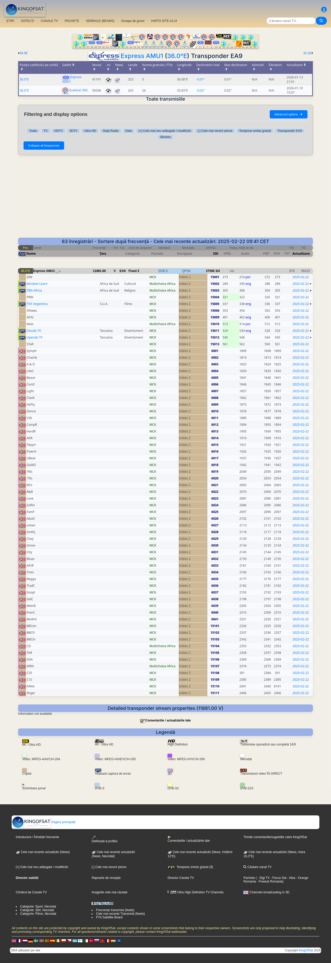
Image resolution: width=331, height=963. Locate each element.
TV (46, 131)
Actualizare (301, 253)
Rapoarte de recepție (106, 878)
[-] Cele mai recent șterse (215, 131)
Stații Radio (110, 131)
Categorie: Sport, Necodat (38, 906)
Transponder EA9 (289, 131)
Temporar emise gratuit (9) (190, 867)
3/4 (217, 271)
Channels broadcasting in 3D (266, 892)
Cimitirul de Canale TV (31, 892)
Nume (31, 253)
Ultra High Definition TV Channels (196, 892)
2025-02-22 (301, 277)
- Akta (290, 878)
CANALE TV (49, 21)
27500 (210, 271)
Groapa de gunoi (132, 21)
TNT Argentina (37, 304)
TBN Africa (34, 290)
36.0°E (177, 56)
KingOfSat (306, 950)
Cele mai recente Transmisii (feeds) (120, 914)
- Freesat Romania (269, 881)
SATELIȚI (27, 21)
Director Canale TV (181, 878)
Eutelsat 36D (79, 90)
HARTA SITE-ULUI (164, 21)
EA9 (123, 271)
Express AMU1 (142, 56)
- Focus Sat (278, 878)
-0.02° (200, 90)
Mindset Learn (37, 284)
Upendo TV (35, 337)
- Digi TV (263, 878)
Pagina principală (43, 822)
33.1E (307, 53)
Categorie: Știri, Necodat (37, 910)
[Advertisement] (165, 199)
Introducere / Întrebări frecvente (37, 837)
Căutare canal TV (257, 867)
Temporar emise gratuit (255, 131)
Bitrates (165, 137)
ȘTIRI (10, 21)
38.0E (24, 53)
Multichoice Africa (162, 284)
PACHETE (72, 21)
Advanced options (288, 114)
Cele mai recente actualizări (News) (43, 852)
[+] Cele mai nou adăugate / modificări (165, 131)
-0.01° (200, 79)
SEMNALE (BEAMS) (100, 21)
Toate (33, 131)
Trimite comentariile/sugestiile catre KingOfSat (275, 837)
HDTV (58, 131)
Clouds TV (34, 330)
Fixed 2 (134, 271)
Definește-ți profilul (104, 839)
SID (215, 253)
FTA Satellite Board (109, 917)
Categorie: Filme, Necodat (38, 914)
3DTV (74, 131)
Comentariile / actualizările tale (168, 720)
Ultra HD (90, 131)
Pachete (249, 878)
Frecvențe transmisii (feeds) (115, 910)
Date (128, 131)
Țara (103, 253)
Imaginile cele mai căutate (109, 892)
